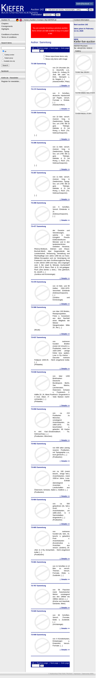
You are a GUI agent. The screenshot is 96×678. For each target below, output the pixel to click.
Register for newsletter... (10, 81)
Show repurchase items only (57, 56)
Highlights (5, 29)
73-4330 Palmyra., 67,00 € (83, 112)
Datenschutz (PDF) (88, 673)
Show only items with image (56, 59)
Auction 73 (5, 20)
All (5, 51)
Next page (54, 48)
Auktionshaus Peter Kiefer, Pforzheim (61, 673)
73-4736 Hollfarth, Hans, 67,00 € (85, 92)
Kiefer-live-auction (84, 41)
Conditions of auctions (10, 34)
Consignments (7, 26)
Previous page (42, 48)
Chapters (5, 24)
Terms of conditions (9, 37)
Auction (33, 20)
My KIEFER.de (50, 20)
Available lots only (9, 61)
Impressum (77, 673)
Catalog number (9, 55)
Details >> (65, 86)
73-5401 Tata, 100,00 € (83, 71)
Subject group (9, 58)
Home (26, 20)
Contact (40, 20)
